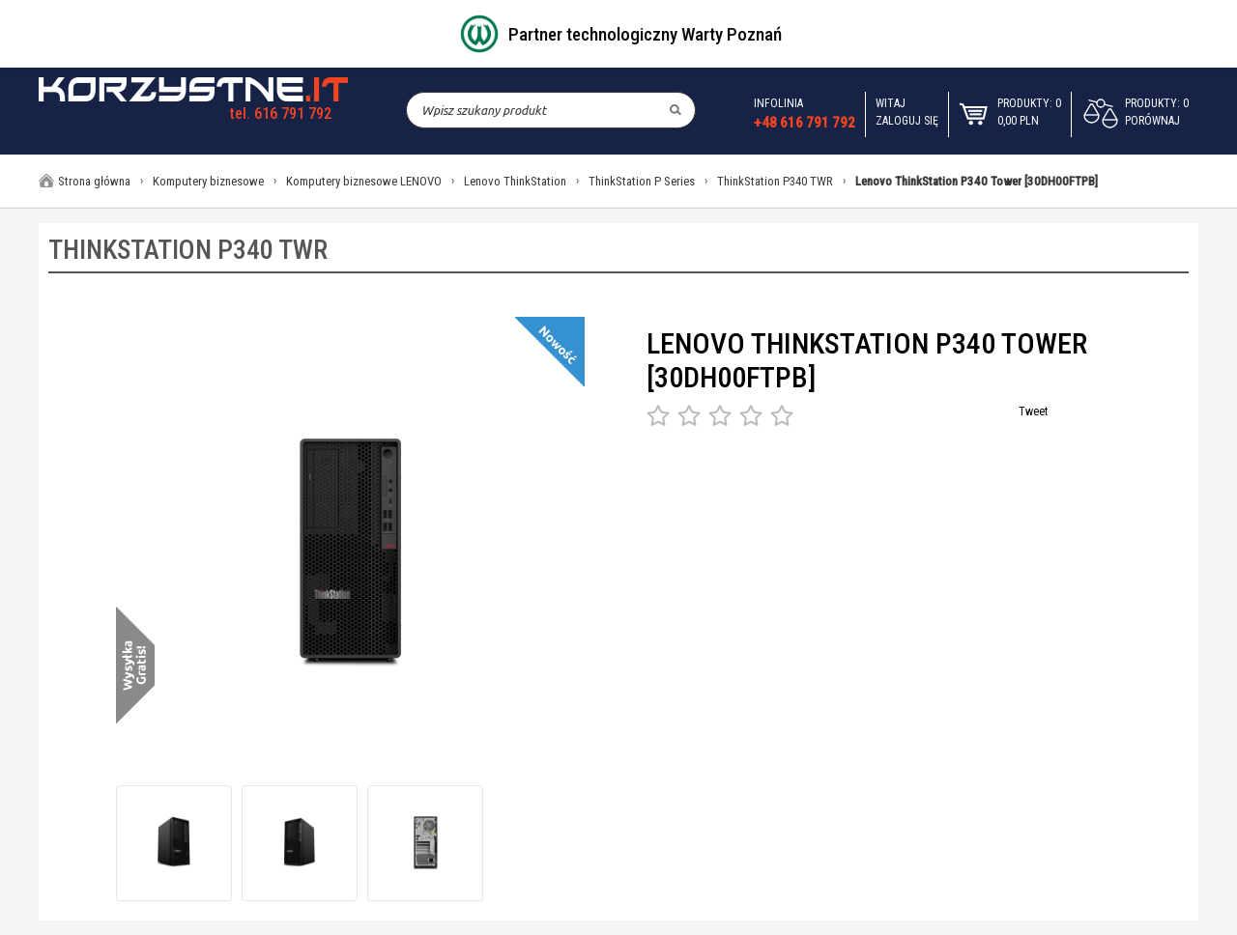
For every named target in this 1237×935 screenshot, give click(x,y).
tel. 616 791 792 (280, 113)
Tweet (1033, 411)
